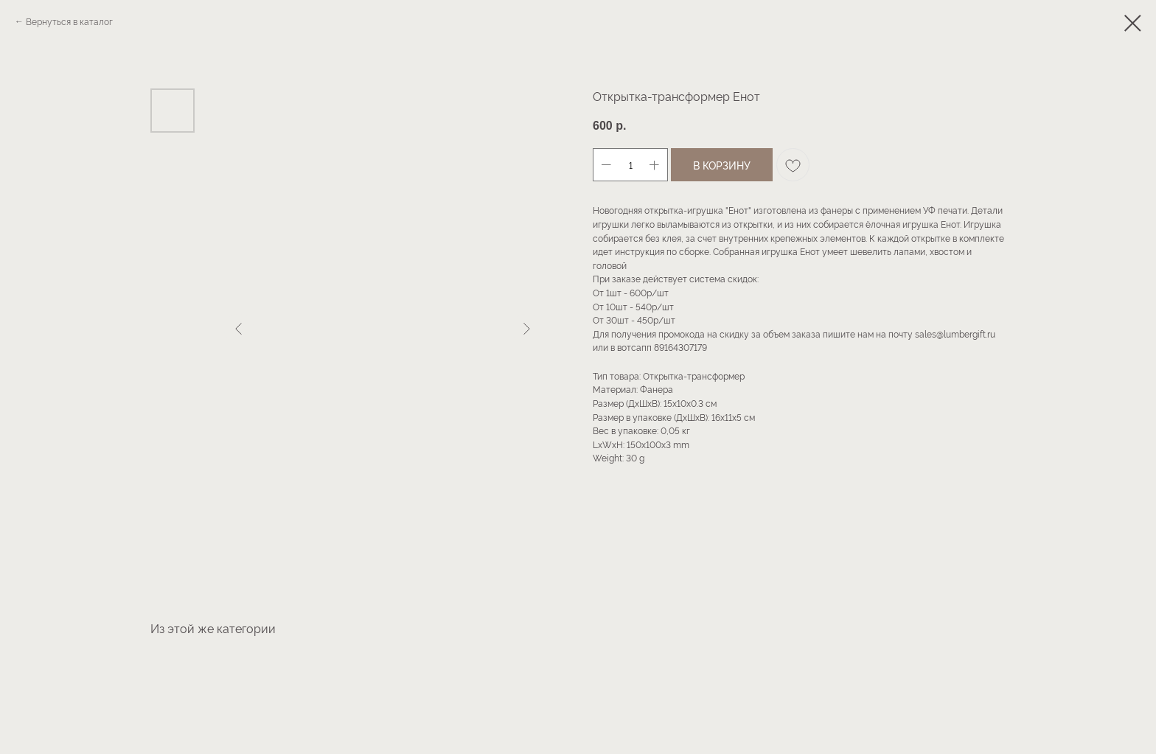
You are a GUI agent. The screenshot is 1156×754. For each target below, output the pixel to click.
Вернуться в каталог (69, 21)
